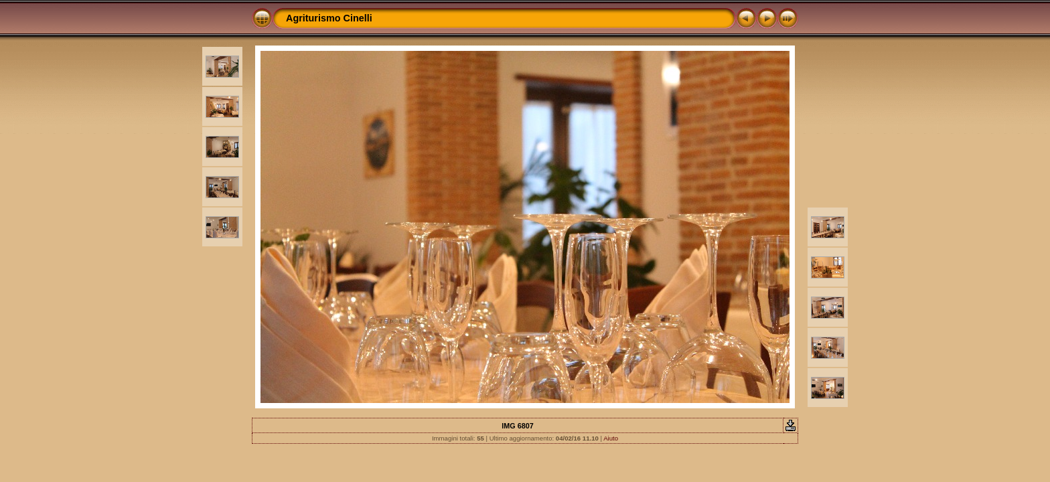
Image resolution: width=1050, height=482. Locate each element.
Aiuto (610, 438)
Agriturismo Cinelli (329, 18)
